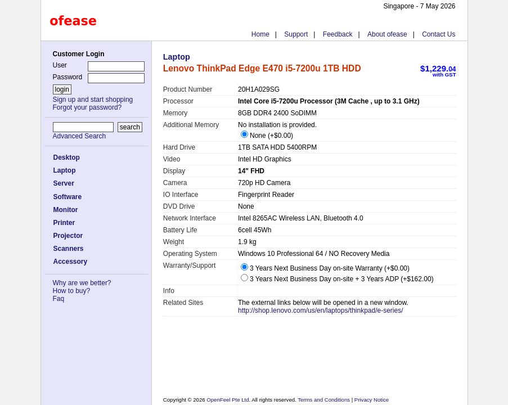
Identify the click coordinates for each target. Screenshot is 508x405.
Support (296, 34)
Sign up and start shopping (93, 100)
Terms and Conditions (324, 400)
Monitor (65, 210)
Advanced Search (79, 136)
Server (63, 183)
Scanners (68, 249)
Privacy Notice (371, 400)
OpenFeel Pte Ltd (227, 400)
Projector (68, 236)
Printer (64, 223)
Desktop (66, 157)
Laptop (64, 170)
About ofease (387, 34)
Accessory (70, 262)
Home (260, 34)
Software (67, 197)
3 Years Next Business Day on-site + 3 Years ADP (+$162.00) (337, 279)
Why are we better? (82, 283)
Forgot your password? (87, 107)
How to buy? (72, 291)
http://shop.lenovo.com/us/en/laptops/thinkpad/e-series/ (320, 310)
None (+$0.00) (267, 136)
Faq (59, 299)
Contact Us (438, 34)
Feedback (338, 34)
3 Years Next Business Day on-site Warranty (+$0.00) (325, 268)
